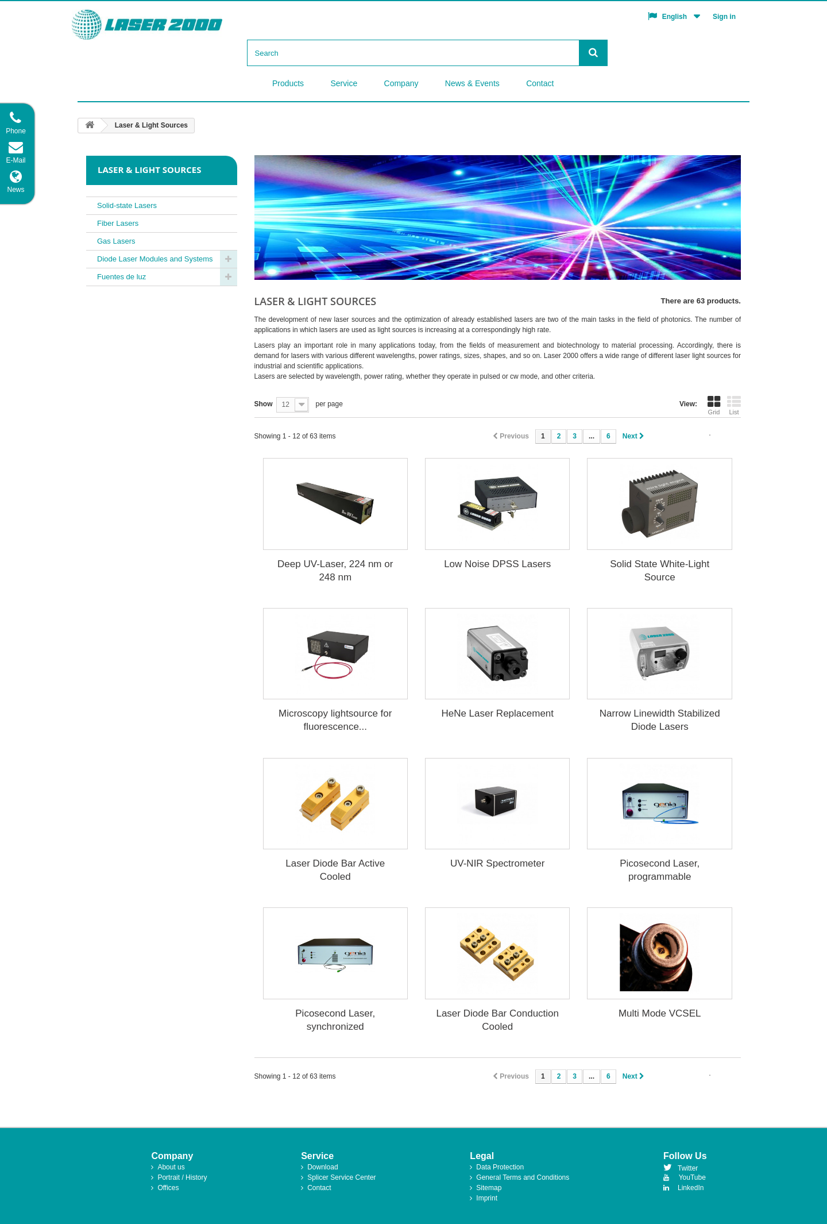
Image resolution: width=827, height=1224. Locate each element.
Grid (714, 405)
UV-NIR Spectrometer (497, 863)
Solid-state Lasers (127, 205)
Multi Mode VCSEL (660, 1013)
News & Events (472, 83)
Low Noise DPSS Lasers (497, 564)
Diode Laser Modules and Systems (155, 259)
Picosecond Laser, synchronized (335, 1020)
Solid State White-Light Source (659, 571)
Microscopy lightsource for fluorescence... (335, 720)
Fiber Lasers (117, 223)
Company (401, 83)
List (734, 405)
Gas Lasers (116, 241)
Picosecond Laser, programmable (660, 870)
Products (288, 83)
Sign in (724, 17)
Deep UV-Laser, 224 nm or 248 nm (335, 571)
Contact (540, 83)
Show (263, 404)
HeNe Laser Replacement (497, 713)
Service (344, 83)
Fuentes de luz (121, 276)
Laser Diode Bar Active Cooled (335, 870)
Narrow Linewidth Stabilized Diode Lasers (660, 720)
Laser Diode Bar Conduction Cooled (497, 1020)
